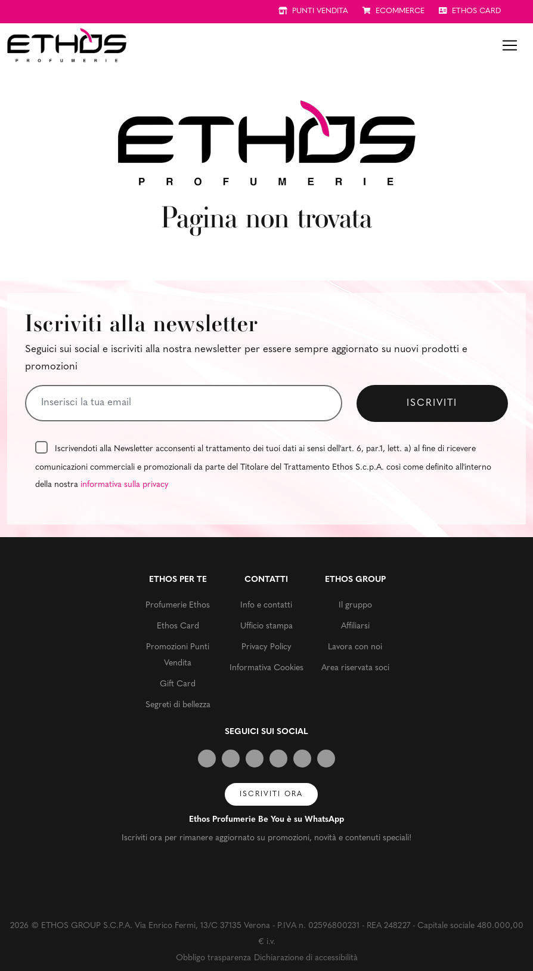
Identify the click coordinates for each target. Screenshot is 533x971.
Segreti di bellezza (177, 705)
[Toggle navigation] (510, 45)
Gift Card (178, 684)
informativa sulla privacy (124, 484)
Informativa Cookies (266, 668)
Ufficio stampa (266, 626)
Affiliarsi (355, 626)
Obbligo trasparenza (213, 958)
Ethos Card (178, 626)
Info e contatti (266, 605)
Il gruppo (355, 605)
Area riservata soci (355, 668)
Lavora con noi (355, 647)
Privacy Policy (266, 647)
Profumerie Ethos (177, 605)
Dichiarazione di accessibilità (306, 958)
